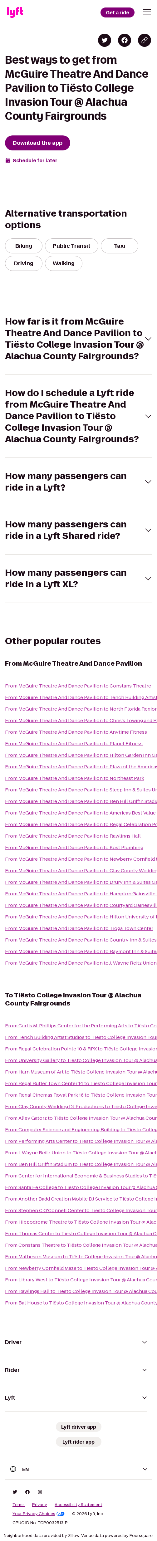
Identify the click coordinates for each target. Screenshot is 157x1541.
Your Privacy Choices (38, 1514)
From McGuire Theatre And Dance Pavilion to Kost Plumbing (74, 847)
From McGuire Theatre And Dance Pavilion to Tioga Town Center (79, 928)
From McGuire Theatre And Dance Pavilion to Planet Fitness (74, 743)
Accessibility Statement (78, 1505)
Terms (18, 1505)
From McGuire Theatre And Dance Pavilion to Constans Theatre (78, 685)
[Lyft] (15, 12)
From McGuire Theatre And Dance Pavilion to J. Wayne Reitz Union (81, 963)
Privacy (39, 1505)
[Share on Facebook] (124, 40)
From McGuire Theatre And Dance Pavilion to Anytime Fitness (76, 732)
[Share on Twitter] (104, 40)
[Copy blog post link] (144, 40)
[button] (147, 12)
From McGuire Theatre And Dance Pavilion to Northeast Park (74, 778)
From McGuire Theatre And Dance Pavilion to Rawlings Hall (73, 836)
